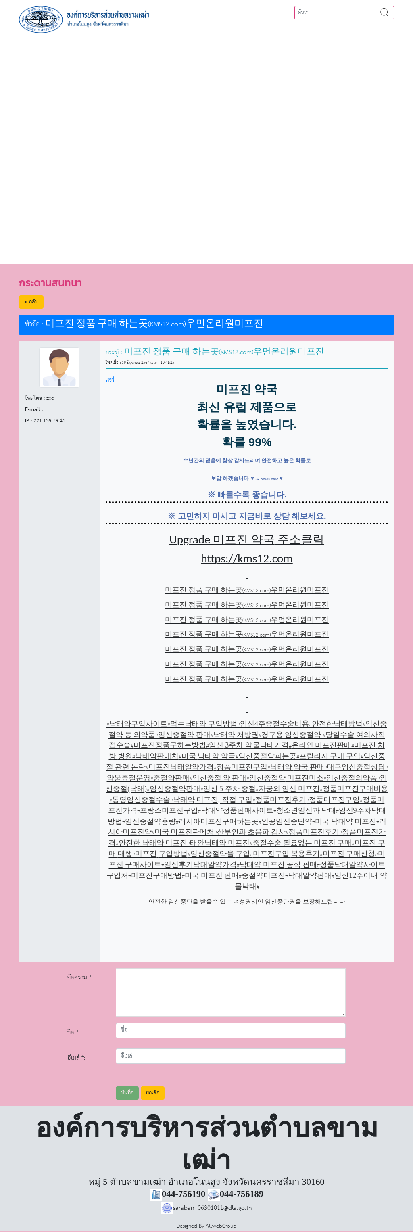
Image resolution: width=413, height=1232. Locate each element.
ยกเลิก (152, 1093)
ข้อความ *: (80, 978)
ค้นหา (385, 12)
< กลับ (31, 302)
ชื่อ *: (73, 1032)
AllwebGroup (221, 1226)
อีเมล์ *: (76, 1058)
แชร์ (110, 380)
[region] (206, 146)
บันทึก (127, 1093)
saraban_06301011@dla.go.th (206, 1208)
